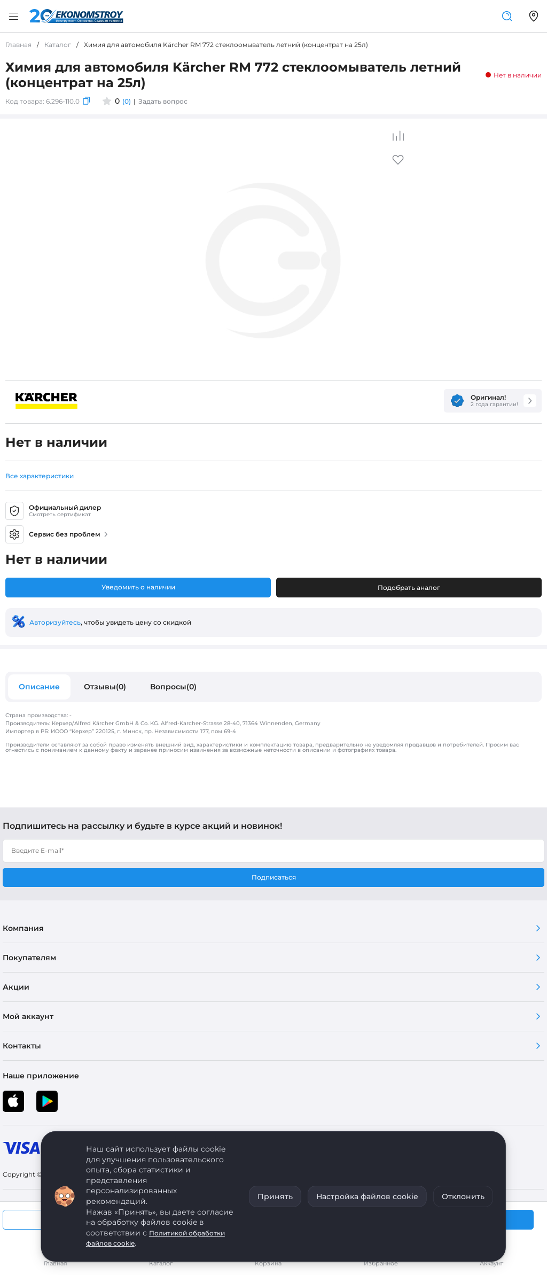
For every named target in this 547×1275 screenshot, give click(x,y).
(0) (126, 101)
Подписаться (274, 877)
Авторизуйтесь (55, 622)
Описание (39, 686)
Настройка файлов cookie (367, 1196)
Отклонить (463, 1196)
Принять (275, 1196)
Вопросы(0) (173, 686)
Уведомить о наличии (138, 587)
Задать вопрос (162, 101)
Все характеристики (39, 476)
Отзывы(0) (105, 686)
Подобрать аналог (409, 588)
